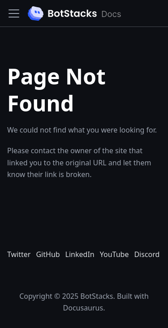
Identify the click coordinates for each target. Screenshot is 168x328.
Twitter (18, 254)
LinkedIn (80, 254)
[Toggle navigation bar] (14, 13)
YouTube (114, 254)
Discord (146, 254)
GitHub (48, 254)
